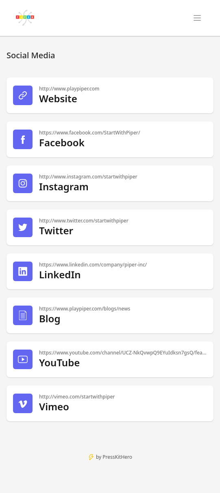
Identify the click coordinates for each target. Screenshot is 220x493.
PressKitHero (117, 456)
